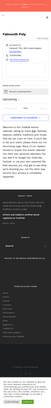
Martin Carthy (9, 223)
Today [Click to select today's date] (25, 108)
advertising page (12, 146)
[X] (25, 373)
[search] (45, 246)
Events (6, 297)
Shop (5, 321)
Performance (8, 313)
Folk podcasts (9, 317)
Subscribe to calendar (24, 118)
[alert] (25, 91)
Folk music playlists (12, 332)
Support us (8, 325)
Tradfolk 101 (8, 328)
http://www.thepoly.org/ (19, 60)
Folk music (7, 309)
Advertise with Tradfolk (13, 336)
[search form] (22, 246)
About (5, 293)
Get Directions (15, 51)
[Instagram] (30, 373)
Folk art (6, 301)
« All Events (42, 38)
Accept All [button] (27, 402)
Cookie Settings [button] (12, 402)
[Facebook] (20, 373)
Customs (7, 305)
